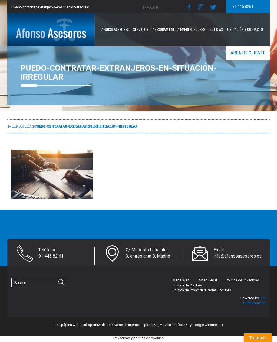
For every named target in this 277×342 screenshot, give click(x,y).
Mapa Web (181, 280)
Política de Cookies (188, 285)
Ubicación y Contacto (245, 29)
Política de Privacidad (242, 280)
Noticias (216, 29)
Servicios (140, 29)
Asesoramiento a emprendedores (179, 29)
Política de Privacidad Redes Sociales (202, 290)
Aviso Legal (208, 280)
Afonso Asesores (115, 29)
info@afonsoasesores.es (237, 256)
